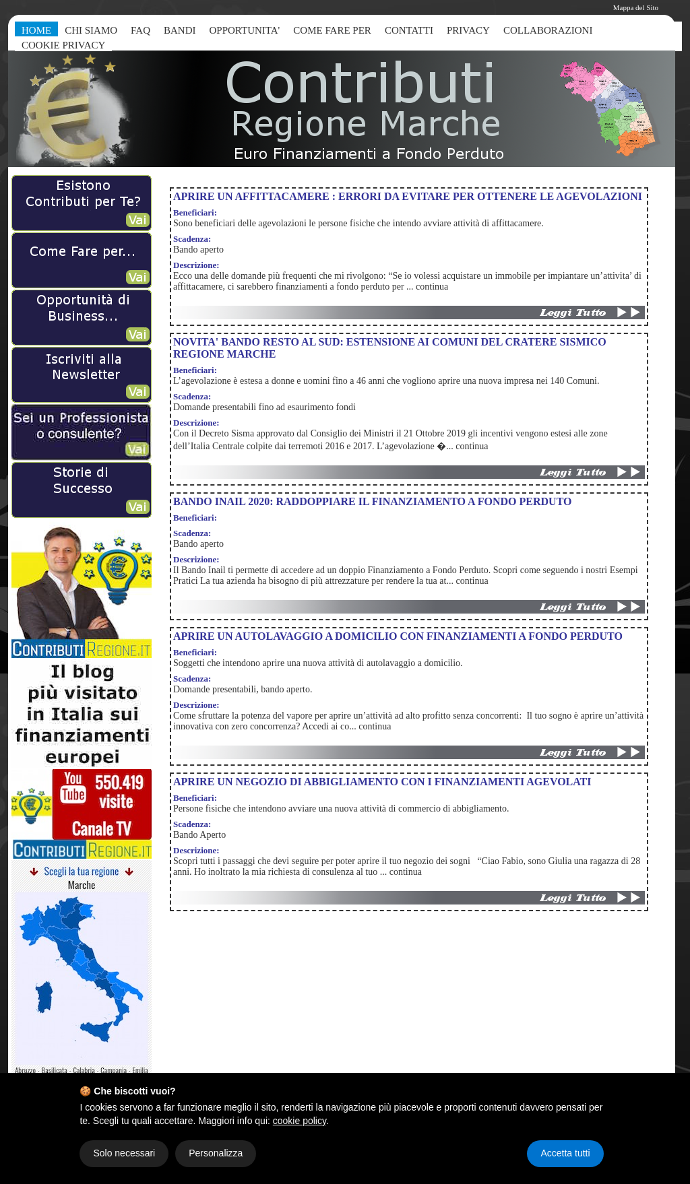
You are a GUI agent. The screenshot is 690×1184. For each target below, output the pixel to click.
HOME (36, 30)
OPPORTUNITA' (245, 30)
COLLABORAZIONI (548, 30)
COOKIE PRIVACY (63, 45)
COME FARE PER (332, 30)
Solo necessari (124, 1153)
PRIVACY (468, 30)
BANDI (180, 30)
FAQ (140, 30)
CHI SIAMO (91, 30)
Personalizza (216, 1153)
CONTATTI (409, 30)
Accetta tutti (565, 1153)
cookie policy (299, 1120)
